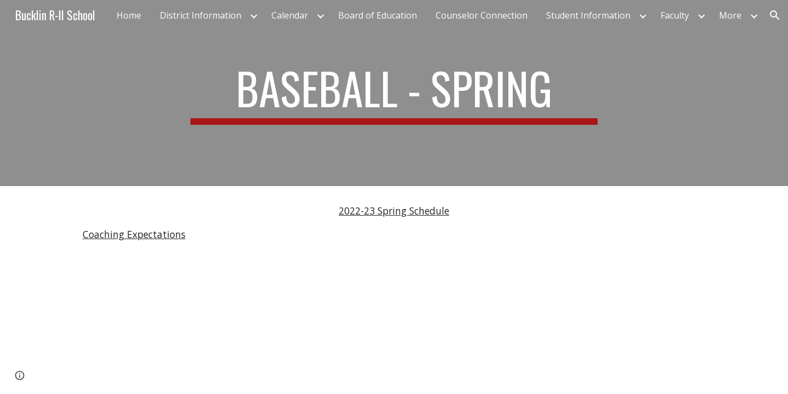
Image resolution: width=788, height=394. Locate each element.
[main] (394, 93)
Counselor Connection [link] (482, 15)
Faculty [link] (674, 15)
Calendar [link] (289, 15)
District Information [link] (200, 15)
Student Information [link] (588, 15)
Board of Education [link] (377, 15)
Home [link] (129, 15)
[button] (775, 15)
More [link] (730, 15)
